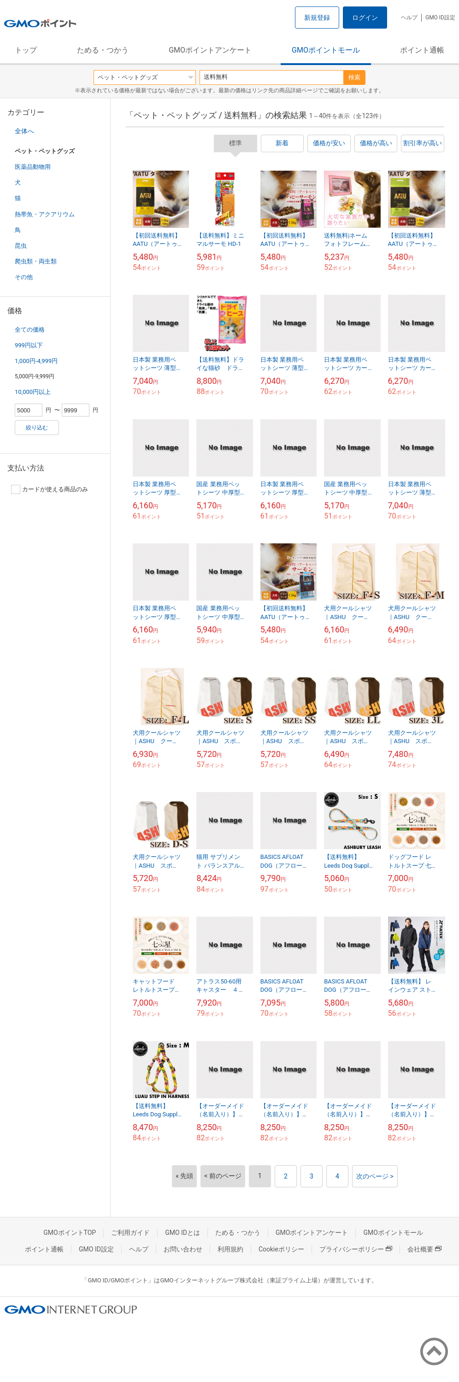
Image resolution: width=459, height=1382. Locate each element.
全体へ (24, 131)
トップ (26, 50)
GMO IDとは (182, 1232)
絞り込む (37, 427)
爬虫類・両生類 (36, 261)
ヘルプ (409, 17)
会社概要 (424, 1249)
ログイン (365, 17)
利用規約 (230, 1249)
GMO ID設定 (440, 17)
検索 (354, 77)
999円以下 (29, 345)
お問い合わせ (183, 1249)
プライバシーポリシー (355, 1249)
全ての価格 (30, 329)
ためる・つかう (103, 50)
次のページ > (375, 1176)
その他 (24, 277)
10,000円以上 (33, 391)
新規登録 (317, 17)
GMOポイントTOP (69, 1232)
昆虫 (21, 245)
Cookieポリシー (281, 1249)
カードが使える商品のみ (49, 489)
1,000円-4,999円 (36, 360)
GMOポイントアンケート (210, 50)
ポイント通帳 (422, 50)
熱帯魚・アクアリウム (45, 214)
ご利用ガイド (130, 1232)
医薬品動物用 (33, 166)
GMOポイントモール (326, 50)
